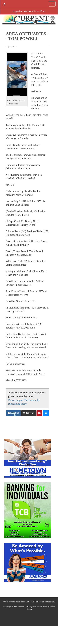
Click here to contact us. (43, 601)
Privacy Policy (49, 607)
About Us (29, 609)
